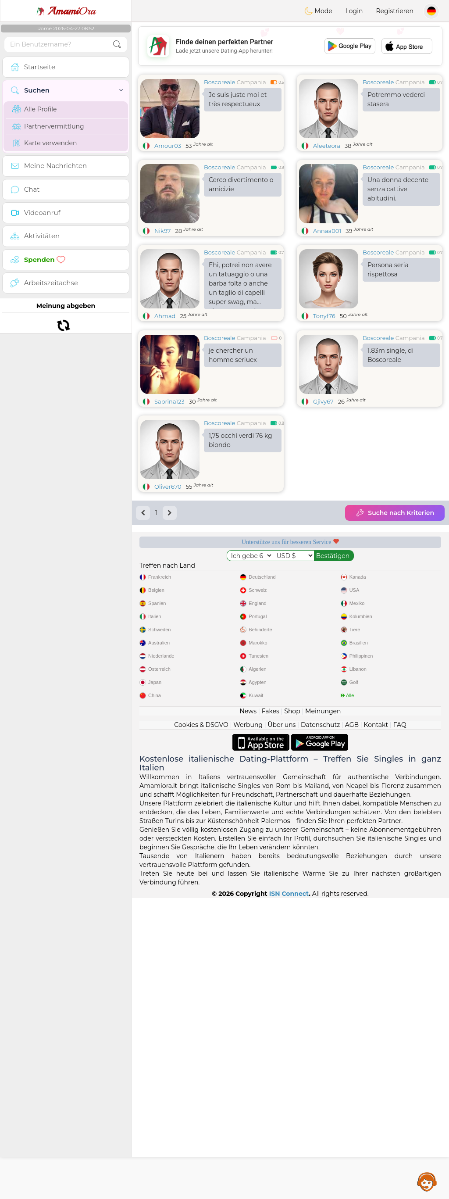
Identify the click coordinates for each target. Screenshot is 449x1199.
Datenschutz (320, 1026)
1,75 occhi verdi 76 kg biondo (240, 507)
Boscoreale (219, 82)
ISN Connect (289, 1195)
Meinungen (323, 1012)
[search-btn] (117, 44)
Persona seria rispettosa (388, 269)
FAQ (399, 1026)
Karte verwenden (44, 143)
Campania (251, 82)
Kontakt (376, 1026)
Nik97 (162, 230)
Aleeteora (326, 145)
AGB (352, 1026)
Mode (318, 11)
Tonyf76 (324, 315)
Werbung (248, 1026)
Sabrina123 (169, 468)
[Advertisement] (290, 46)
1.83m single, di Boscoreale (390, 422)
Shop (292, 1012)
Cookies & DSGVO (201, 1026)
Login (354, 11)
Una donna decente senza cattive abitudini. (397, 189)
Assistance (427, 1181)
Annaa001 (327, 230)
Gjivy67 (323, 468)
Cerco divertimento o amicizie (241, 184)
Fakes (270, 1012)
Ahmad (164, 315)
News (248, 1012)
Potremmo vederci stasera (396, 99)
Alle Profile (34, 109)
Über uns (281, 1026)
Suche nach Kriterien (395, 580)
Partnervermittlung (48, 126)
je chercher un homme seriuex (233, 422)
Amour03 (167, 145)
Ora (66, 11)
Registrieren (394, 11)
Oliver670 (168, 554)
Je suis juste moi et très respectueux (238, 99)
